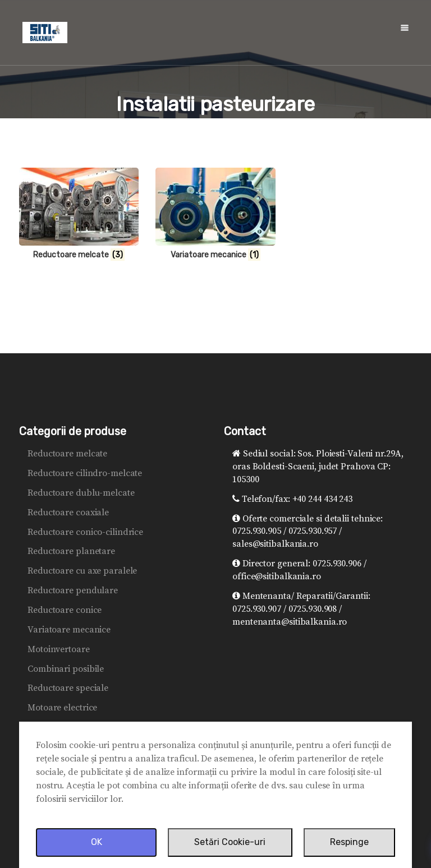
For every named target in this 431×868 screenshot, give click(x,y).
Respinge (349, 842)
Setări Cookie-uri (229, 842)
